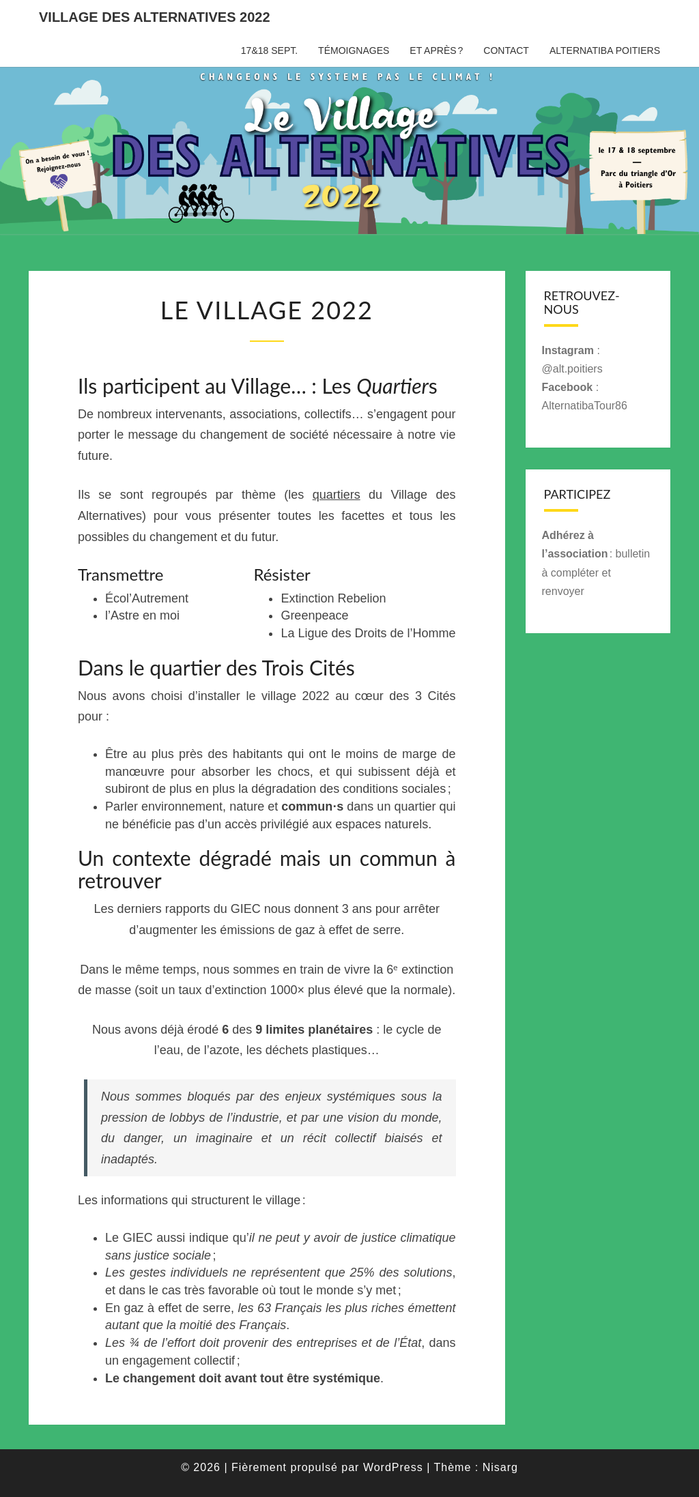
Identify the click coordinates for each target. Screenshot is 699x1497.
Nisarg (500, 1467)
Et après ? (436, 50)
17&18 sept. (269, 50)
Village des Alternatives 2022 (154, 17)
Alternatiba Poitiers (605, 50)
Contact (506, 50)
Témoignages (353, 50)
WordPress (393, 1467)
